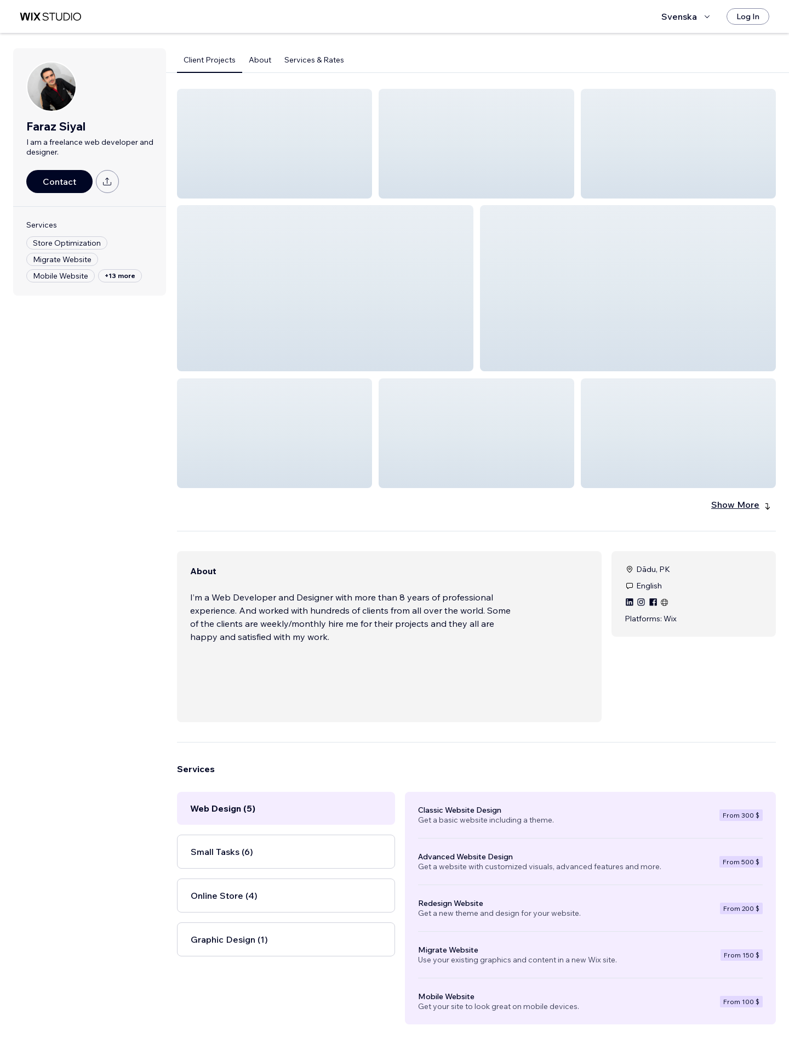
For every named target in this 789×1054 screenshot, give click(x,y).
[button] (274, 144)
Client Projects (210, 60)
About (260, 60)
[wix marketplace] (50, 16)
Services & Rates (314, 60)
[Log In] (748, 16)
